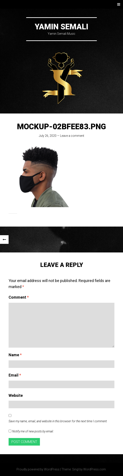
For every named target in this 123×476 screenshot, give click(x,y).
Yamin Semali (61, 26)
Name (15, 355)
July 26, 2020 (47, 135)
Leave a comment (72, 135)
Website (16, 395)
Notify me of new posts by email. (33, 431)
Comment (19, 297)
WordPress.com (94, 469)
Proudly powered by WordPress (38, 469)
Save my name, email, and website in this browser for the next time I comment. (58, 421)
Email (15, 375)
